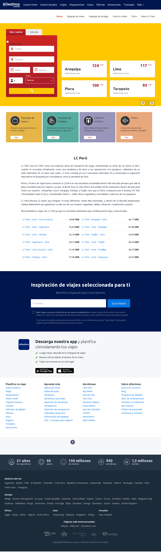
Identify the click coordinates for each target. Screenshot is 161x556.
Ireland (126, 498)
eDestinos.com (88, 526)
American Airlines (91, 402)
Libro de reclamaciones (132, 398)
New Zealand (105, 514)
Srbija (68, 503)
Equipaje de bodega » (59, 120)
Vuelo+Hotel (30, 4)
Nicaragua (128, 482)
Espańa (90, 498)
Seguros (10, 420)
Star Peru (87, 398)
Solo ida (34, 32)
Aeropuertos (50, 405)
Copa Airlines (89, 405)
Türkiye (91, 514)
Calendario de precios (54, 413)
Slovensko (97, 503)
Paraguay (22, 487)
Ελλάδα (107, 498)
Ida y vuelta (15, 32)
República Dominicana (77, 482)
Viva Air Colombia (91, 409)
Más (139, 4)
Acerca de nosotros (131, 387)
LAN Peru (87, 387)
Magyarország (145, 498)
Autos (90, 4)
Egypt (7, 514)
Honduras (107, 482)
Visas (8, 416)
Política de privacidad (131, 409)
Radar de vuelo (51, 391)
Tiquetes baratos (14, 402)
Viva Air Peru (89, 394)
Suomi (107, 503)
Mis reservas (127, 405)
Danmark (66, 498)
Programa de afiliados (132, 394)
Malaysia (70, 514)
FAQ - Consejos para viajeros (58, 420)
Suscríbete (119, 303)
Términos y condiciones (132, 402)
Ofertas (100, 4)
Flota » (130, 120)
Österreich (40, 503)
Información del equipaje (56, 416)
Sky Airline (88, 391)
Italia (133, 498)
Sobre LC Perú (148, 16)
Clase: (28, 76)
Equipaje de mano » (22, 120)
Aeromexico (88, 416)
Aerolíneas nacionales (54, 398)
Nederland (20, 503)
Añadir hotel (16, 43)
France (98, 498)
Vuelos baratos (48, 4)
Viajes (63, 4)
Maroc (23, 514)
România (77, 503)
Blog (123, 391)
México (117, 482)
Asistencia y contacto (131, 413)
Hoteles (9, 405)
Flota (134, 16)
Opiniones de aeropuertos (57, 409)
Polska (50, 503)
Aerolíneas (49, 394)
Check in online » (94, 120)
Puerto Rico (10, 487)
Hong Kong (58, 514)
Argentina (9, 482)
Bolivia (19, 482)
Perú (147, 482)
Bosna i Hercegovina (22, 498)
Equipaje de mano (76, 16)
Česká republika (52, 498)
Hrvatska (116, 498)
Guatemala (95, 482)
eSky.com (74, 526)
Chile (26, 482)
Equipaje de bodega (98, 16)
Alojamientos (77, 4)
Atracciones (114, 4)
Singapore (81, 514)
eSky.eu (64, 526)
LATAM (86, 413)
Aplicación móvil (52, 387)
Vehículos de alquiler (15, 409)
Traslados (129, 4)
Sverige (86, 503)
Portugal (59, 503)
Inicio (59, 16)
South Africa (43, 514)
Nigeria (31, 514)
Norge (30, 503)
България (38, 498)
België (8, 498)
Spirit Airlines (89, 420)
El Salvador (36, 482)
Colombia (48, 482)
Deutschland (79, 498)
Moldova (9, 503)
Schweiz (116, 503)
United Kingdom (129, 503)
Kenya (15, 514)
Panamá (139, 482)
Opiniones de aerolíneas (56, 402)
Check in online (120, 16)
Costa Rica (59, 482)
